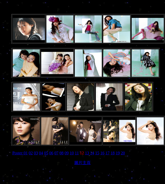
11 (77, 153)
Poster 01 (20, 153)
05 (46, 153)
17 (107, 153)
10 (72, 153)
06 (51, 153)
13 (87, 153)
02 (31, 153)
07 (56, 153)
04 (41, 153)
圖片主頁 (82, 162)
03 (36, 153)
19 (118, 153)
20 (123, 153)
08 (61, 153)
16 (102, 153)
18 (112, 153)
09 (67, 153)
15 (97, 153)
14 (92, 153)
